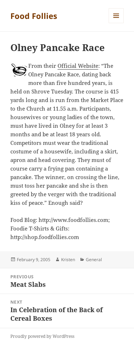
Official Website (78, 65)
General (94, 260)
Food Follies (33, 15)
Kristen (68, 260)
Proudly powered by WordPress (42, 336)
